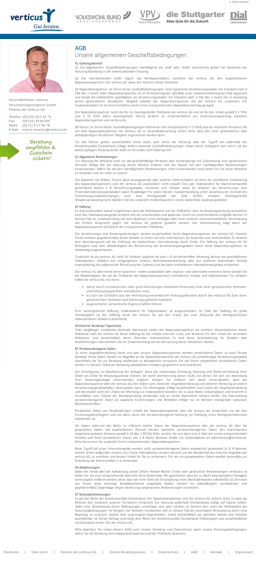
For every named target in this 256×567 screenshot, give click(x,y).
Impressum (244, 552)
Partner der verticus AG (78, 552)
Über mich (40, 552)
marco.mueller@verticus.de (44, 129)
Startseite (11, 552)
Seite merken (240, 2)
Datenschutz (168, 552)
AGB (194, 552)
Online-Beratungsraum (127, 552)
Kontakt (216, 552)
